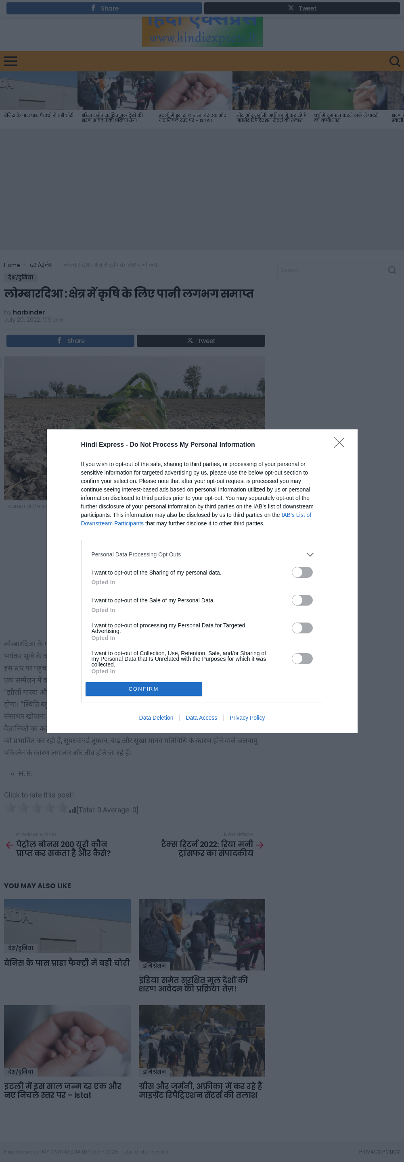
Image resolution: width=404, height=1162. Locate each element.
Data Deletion (156, 717)
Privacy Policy (247, 717)
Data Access (201, 717)
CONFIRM (144, 689)
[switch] (302, 572)
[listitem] (202, 554)
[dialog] (202, 581)
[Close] (342, 445)
